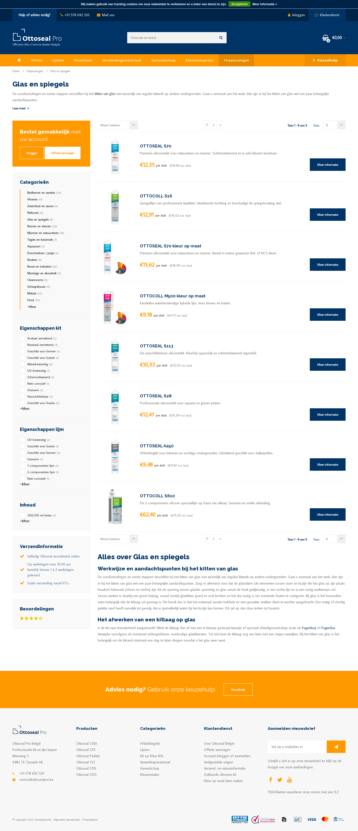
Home (16, 71)
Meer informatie (327, 165)
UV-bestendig (38, 370)
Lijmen (58, 60)
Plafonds (35, 213)
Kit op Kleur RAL (152, 756)
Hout (33, 300)
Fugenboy (309, 628)
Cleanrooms (37, 280)
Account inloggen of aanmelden (227, 756)
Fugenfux (328, 628)
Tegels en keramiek (42, 239)
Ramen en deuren (42, 226)
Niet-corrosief (38, 383)
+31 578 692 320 (74, 15)
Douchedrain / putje (43, 253)
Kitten (36, 60)
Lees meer (20, 108)
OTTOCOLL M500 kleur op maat (172, 295)
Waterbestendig (39, 364)
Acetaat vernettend (42, 338)
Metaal (34, 293)
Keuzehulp (325, 60)
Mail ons (106, 15)
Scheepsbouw (38, 286)
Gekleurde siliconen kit (220, 774)
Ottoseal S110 (86, 768)
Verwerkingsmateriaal (121, 60)
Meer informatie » (264, 4)
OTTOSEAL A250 (157, 445)
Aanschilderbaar (40, 396)
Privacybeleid (89, 819)
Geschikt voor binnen (43, 351)
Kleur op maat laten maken (223, 781)
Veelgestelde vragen (218, 762)
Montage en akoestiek (44, 273)
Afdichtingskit (150, 743)
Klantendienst (327, 15)
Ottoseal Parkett (88, 756)
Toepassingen (236, 60)
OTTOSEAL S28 (156, 395)
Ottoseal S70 (85, 749)
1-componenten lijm (43, 465)
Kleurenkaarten (199, 60)
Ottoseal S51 (85, 762)
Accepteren (239, 4)
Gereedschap (163, 60)
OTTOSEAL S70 (155, 145)
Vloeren (34, 199)
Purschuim (83, 60)
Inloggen (296, 15)
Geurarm (35, 390)
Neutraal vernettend (42, 345)
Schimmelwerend (40, 377)
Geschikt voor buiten (43, 358)
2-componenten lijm (43, 472)
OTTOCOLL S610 (157, 495)
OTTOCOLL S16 (156, 195)
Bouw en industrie (42, 266)
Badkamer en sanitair (44, 192)
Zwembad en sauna (42, 206)
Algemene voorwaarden (67, 819)
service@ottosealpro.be (36, 779)
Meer (31, 307)
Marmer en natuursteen (45, 233)
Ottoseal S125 (86, 774)
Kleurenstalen (149, 774)
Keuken (34, 260)
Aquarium (35, 246)
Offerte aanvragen (62, 153)
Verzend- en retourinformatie (224, 768)
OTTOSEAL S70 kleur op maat (170, 245)
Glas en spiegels (60, 71)
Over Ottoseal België (219, 743)
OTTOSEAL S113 (156, 345)
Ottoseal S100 (86, 743)
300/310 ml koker (41, 515)
